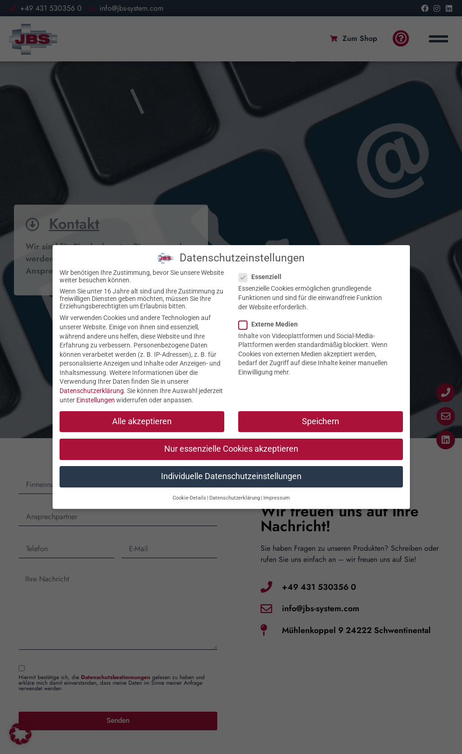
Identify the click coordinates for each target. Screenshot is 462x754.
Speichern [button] (320, 407)
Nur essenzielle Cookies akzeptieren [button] (231, 435)
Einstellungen (95, 386)
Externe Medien (271, 310)
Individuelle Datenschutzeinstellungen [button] (231, 462)
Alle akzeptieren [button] (142, 407)
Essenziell (263, 263)
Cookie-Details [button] (189, 484)
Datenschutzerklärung (92, 376)
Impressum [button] (276, 484)
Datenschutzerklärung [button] (234, 484)
